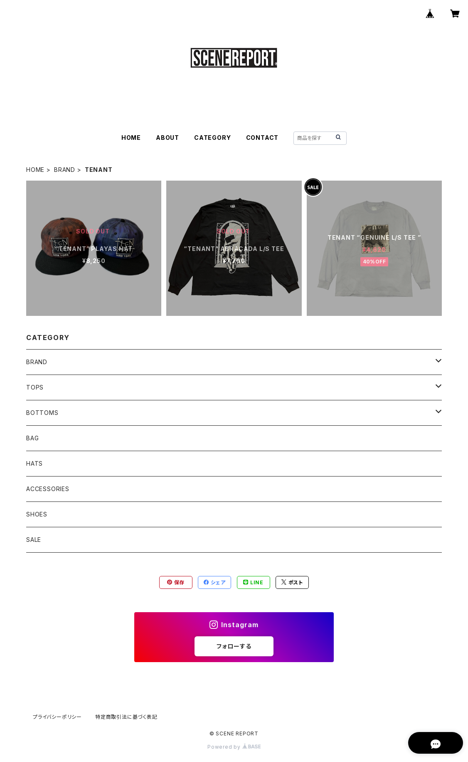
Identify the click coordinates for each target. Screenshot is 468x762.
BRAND (64, 169)
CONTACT (262, 137)
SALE (33, 539)
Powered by (234, 747)
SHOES (36, 514)
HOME (131, 137)
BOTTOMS (42, 412)
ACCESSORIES (47, 488)
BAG (32, 438)
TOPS (35, 387)
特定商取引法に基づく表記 (126, 717)
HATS (34, 463)
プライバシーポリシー (57, 717)
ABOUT (167, 137)
